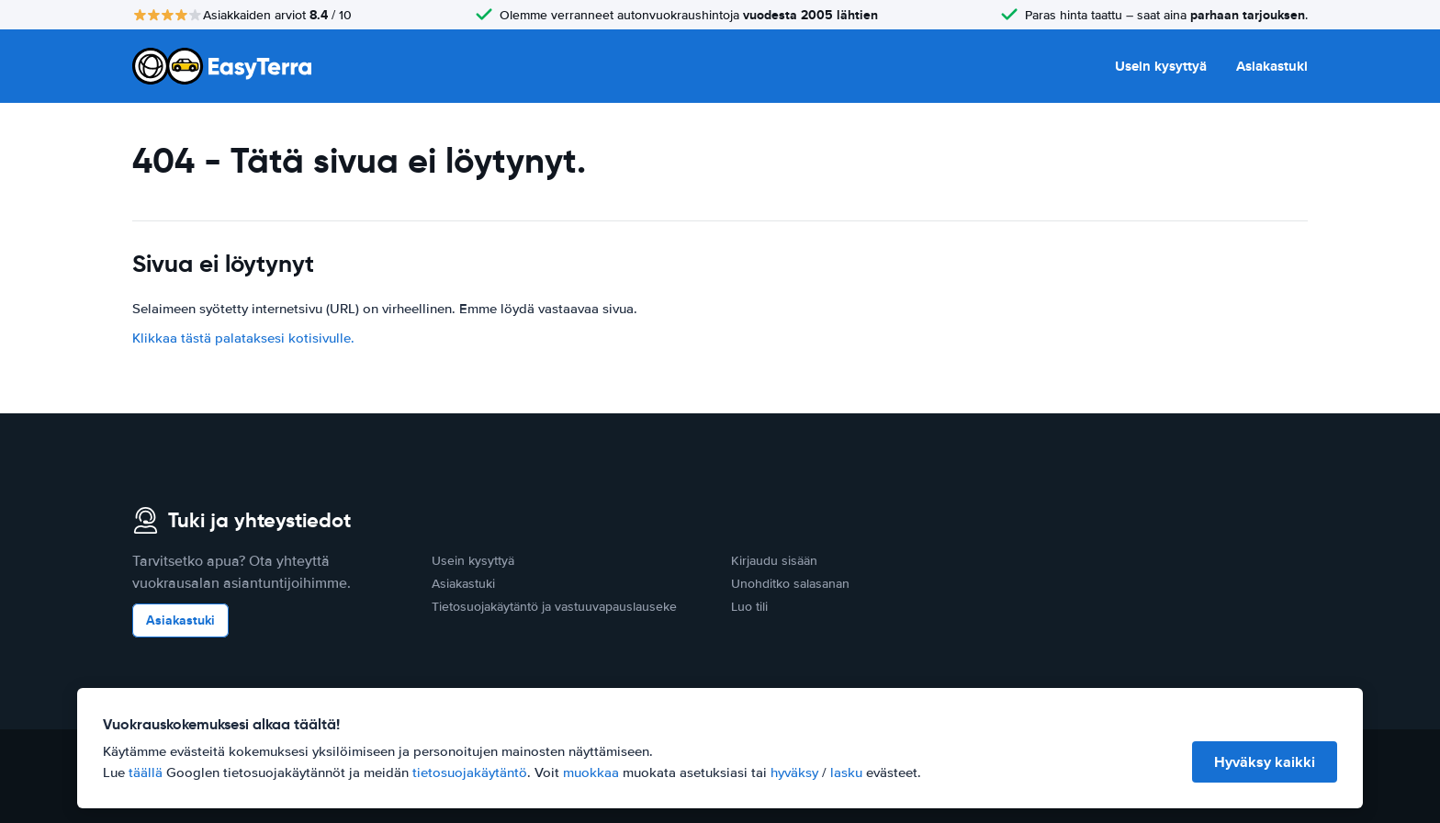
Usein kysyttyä (1161, 66)
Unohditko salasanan (790, 584)
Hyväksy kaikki (1264, 761)
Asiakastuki (1272, 66)
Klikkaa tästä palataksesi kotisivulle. (243, 338)
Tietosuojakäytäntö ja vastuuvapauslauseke (554, 606)
